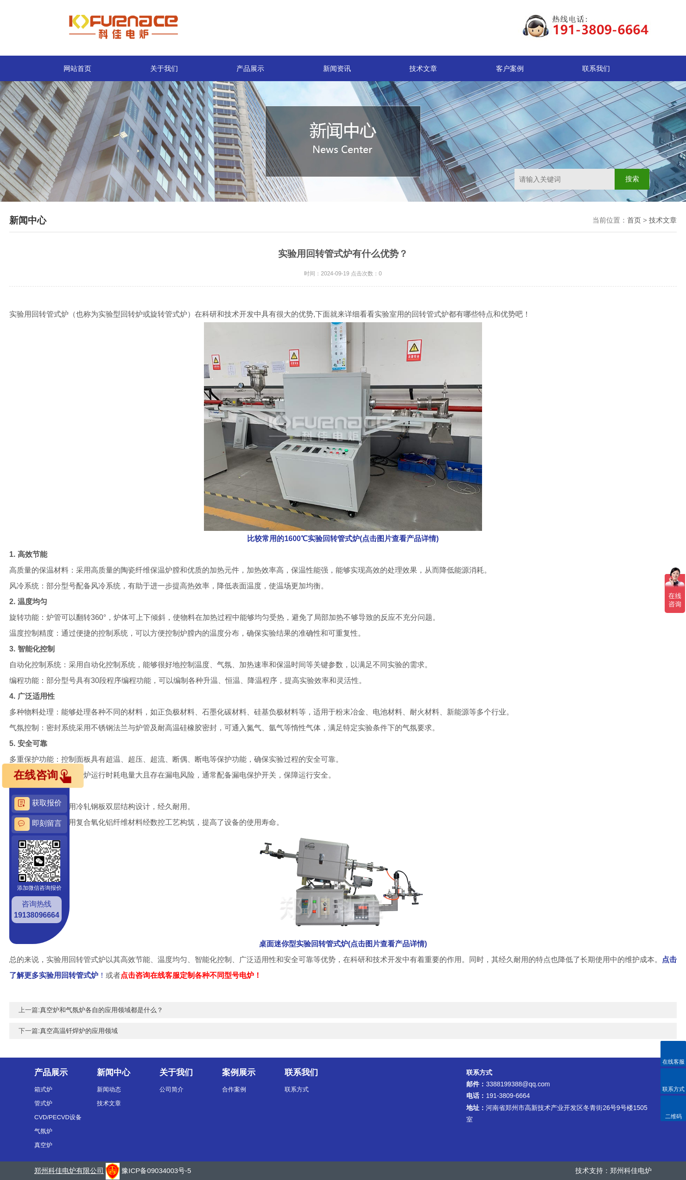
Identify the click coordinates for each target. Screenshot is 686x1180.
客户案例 (510, 68)
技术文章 (423, 68)
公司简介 (171, 1089)
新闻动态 (109, 1089)
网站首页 (77, 68)
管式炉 (43, 1103)
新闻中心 (113, 1072)
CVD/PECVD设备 (58, 1117)
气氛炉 (43, 1131)
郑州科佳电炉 (631, 1170)
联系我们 (596, 68)
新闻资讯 (337, 68)
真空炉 (43, 1145)
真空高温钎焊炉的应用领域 (79, 1030)
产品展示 (250, 68)
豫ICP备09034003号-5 (156, 1170)
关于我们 (164, 68)
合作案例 (234, 1089)
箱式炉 (43, 1089)
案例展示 (238, 1072)
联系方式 (297, 1089)
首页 (634, 220)
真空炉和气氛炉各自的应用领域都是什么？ (101, 1010)
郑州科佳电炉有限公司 (69, 1170)
